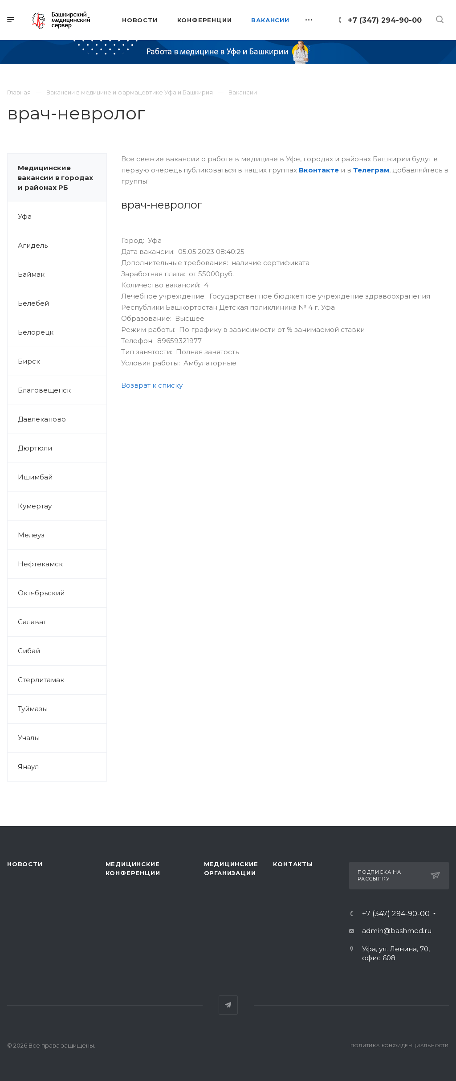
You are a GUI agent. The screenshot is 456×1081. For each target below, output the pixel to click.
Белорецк (35, 332)
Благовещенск (44, 390)
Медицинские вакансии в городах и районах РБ (55, 178)
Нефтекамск (40, 564)
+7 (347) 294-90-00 (385, 20)
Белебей (33, 303)
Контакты (293, 864)
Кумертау (35, 506)
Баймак (31, 274)
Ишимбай (35, 477)
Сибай (29, 651)
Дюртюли (35, 448)
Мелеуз (31, 535)
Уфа (25, 216)
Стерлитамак (41, 680)
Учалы (29, 737)
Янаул (28, 766)
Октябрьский (41, 593)
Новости (25, 864)
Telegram (228, 1005)
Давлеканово (42, 419)
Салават (32, 622)
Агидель (33, 245)
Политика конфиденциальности (399, 1045)
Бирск (29, 361)
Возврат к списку (152, 385)
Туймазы (33, 708)
